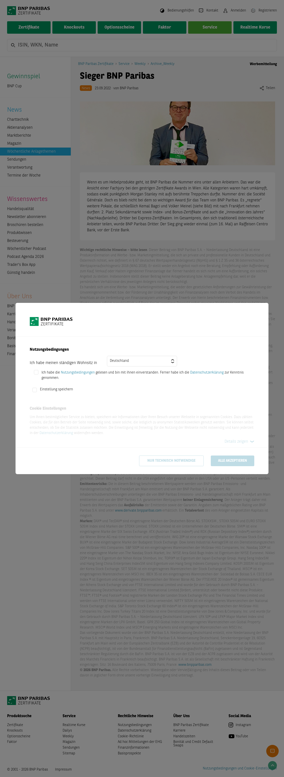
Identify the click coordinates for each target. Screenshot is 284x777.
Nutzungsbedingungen (78, 372)
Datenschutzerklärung (207, 372)
